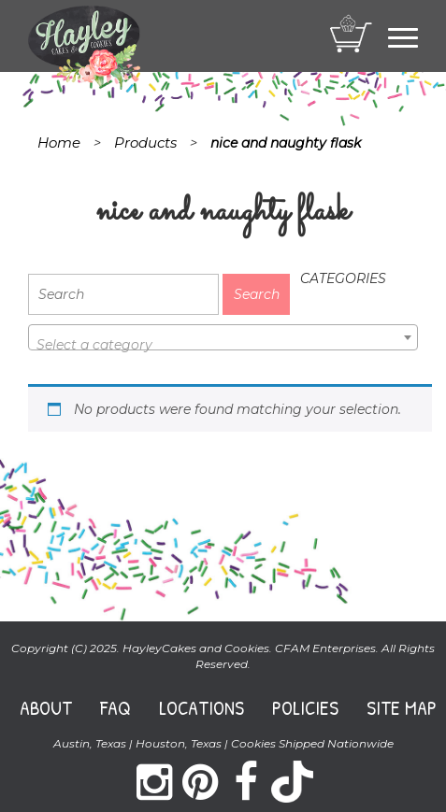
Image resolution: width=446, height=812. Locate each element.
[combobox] (223, 337)
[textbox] (223, 344)
